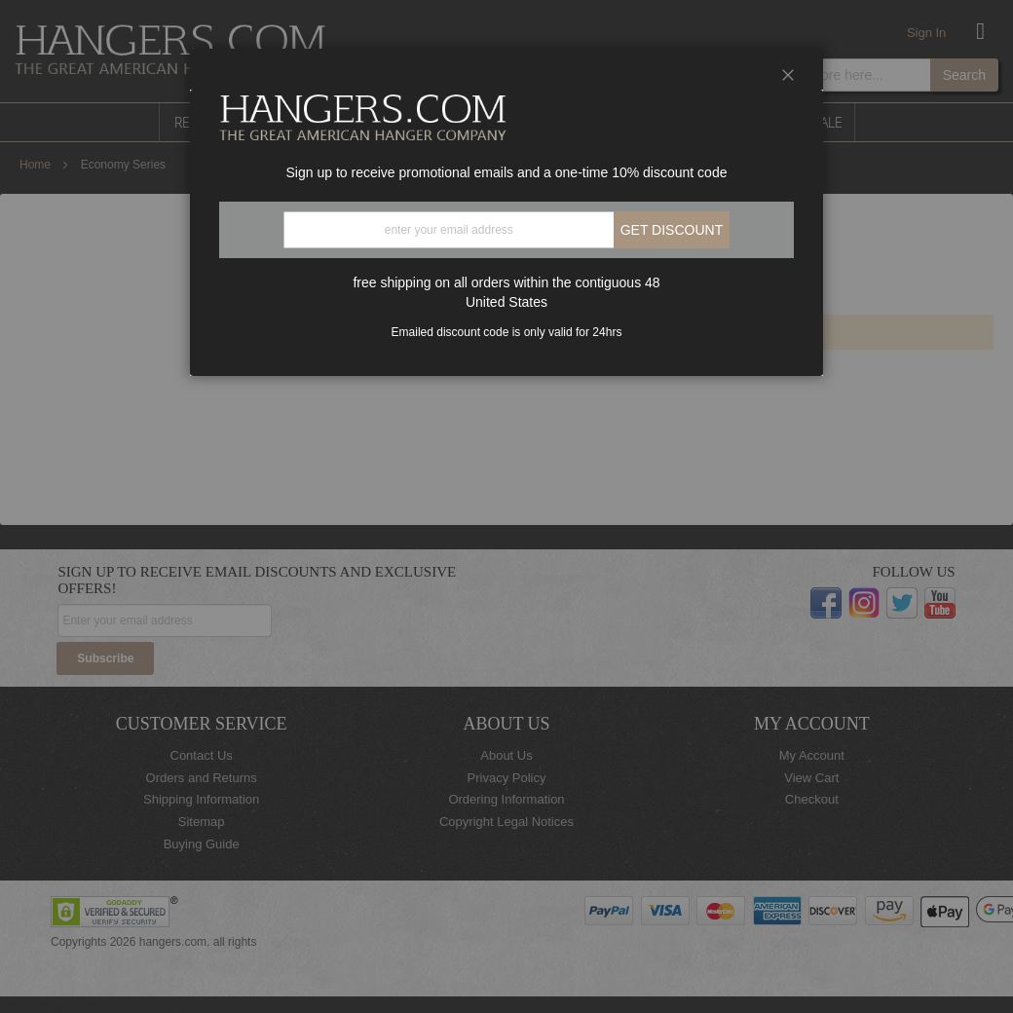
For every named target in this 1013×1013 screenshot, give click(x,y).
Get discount (672, 230)
